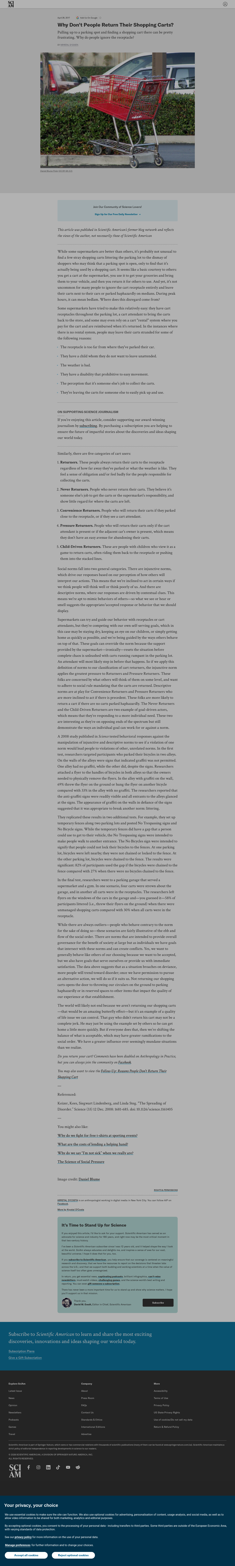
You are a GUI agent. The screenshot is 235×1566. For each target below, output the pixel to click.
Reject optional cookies (73, 1555)
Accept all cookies (26, 1555)
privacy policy (23, 1537)
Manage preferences (18, 1545)
